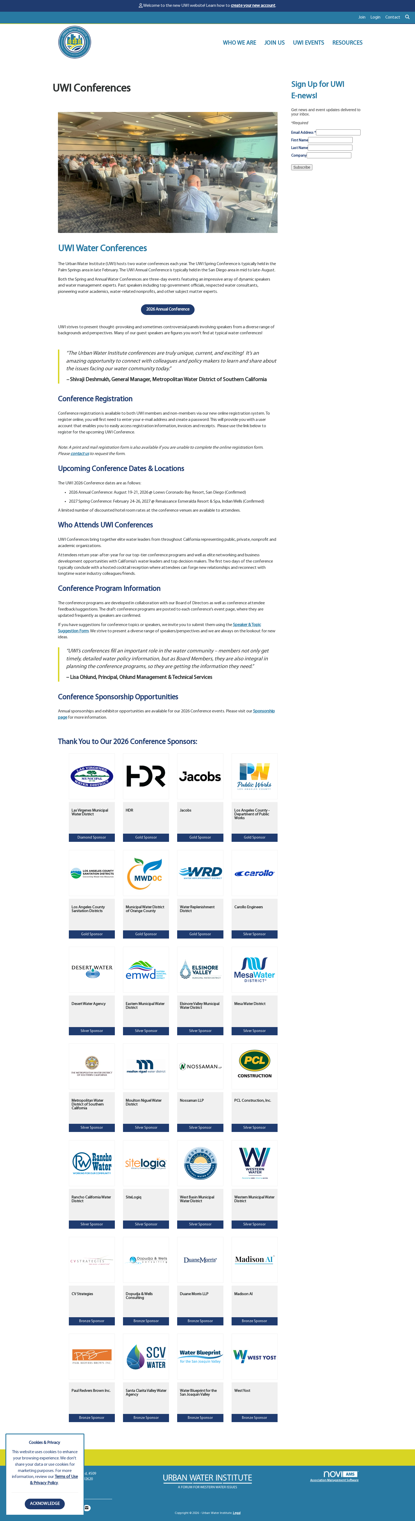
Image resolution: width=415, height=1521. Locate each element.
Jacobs (185, 811)
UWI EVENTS (308, 43)
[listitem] (364, 17)
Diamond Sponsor (92, 837)
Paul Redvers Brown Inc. (91, 1391)
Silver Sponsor (254, 934)
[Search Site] (408, 17)
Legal (237, 1513)
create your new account (253, 6)
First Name (299, 140)
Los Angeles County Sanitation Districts (88, 909)
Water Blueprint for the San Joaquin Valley (198, 1393)
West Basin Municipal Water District (197, 1199)
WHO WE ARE (239, 43)
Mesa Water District (249, 1004)
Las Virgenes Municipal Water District (90, 812)
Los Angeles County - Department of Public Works (251, 815)
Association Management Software (334, 1476)
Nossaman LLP (192, 1101)
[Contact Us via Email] (87, 1508)
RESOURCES (347, 43)
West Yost (242, 1391)
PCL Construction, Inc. (252, 1101)
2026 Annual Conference (167, 309)
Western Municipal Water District (254, 1199)
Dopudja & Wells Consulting (139, 1296)
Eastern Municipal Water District (145, 1006)
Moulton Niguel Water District (143, 1103)
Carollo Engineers (248, 907)
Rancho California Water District (91, 1199)
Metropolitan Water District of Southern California (88, 1105)
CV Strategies (82, 1294)
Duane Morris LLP (194, 1294)
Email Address (303, 133)
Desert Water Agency (89, 1004)
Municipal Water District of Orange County (145, 909)
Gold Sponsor (146, 837)
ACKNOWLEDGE (45, 1504)
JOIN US (274, 43)
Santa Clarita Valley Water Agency (146, 1393)
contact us (79, 454)
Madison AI (243, 1294)
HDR (129, 811)
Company (299, 156)
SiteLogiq (133, 1197)
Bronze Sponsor (91, 1321)
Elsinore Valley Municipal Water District (199, 1006)
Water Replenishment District (197, 909)
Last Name (299, 148)
